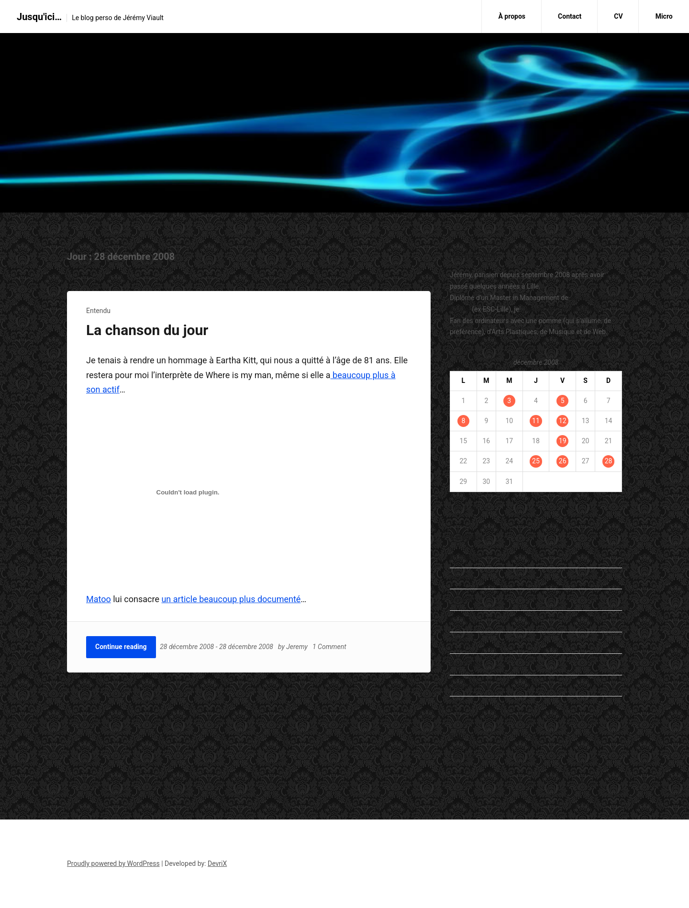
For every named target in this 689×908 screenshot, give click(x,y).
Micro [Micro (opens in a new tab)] (664, 16)
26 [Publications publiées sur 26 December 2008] (563, 461)
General (461, 599)
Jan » (479, 507)
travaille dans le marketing (560, 309)
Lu (453, 621)
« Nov (458, 507)
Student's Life (470, 685)
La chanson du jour (147, 330)
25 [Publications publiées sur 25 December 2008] (536, 461)
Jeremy (298, 646)
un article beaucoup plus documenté (230, 599)
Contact (569, 16)
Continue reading (121, 646)
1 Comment (330, 646)
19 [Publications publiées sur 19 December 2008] (563, 441)
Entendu (98, 310)
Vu (453, 706)
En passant (466, 556)
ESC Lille (463, 756)
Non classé (466, 664)
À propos (511, 16)
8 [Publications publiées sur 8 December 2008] (463, 421)
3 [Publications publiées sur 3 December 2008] (509, 400)
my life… (462, 642)
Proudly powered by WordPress (113, 863)
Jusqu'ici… (39, 16)
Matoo (98, 599)
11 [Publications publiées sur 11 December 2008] (536, 421)
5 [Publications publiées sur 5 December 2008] (563, 400)
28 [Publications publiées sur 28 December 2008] (608, 461)
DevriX (217, 863)
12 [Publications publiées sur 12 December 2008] (563, 421)
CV (618, 16)
